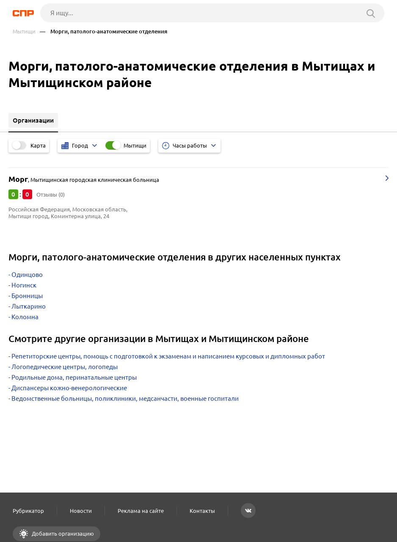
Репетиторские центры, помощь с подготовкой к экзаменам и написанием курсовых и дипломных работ (168, 356)
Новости (81, 510)
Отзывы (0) (50, 194)
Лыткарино (28, 306)
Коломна (25, 317)
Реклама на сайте (141, 510)
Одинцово (27, 274)
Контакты (202, 510)
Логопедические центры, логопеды (64, 367)
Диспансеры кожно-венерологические (69, 388)
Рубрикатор (28, 510)
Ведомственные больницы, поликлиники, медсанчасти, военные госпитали (125, 398)
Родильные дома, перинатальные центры (74, 377)
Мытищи (24, 31)
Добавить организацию (62, 533)
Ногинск (23, 285)
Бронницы (27, 296)
